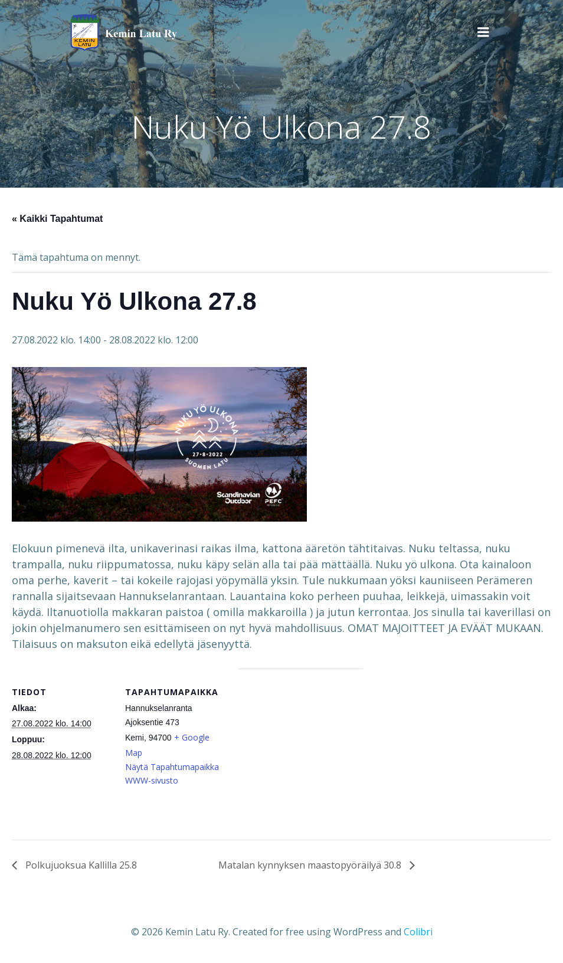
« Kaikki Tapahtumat (57, 219)
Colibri (418, 931)
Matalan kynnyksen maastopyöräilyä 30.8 (311, 865)
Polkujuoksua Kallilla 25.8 (80, 865)
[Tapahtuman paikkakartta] (300, 750)
